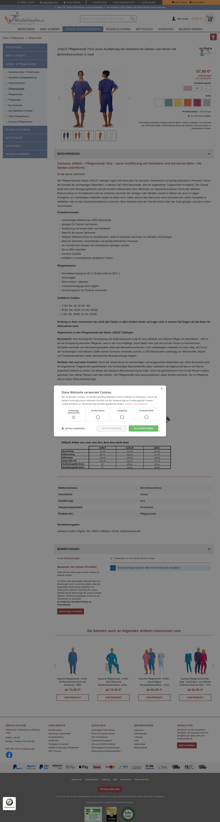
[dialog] (110, 411)
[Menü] (14, 798)
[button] (73, 428)
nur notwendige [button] (111, 428)
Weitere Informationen (136, 403)
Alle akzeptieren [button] (143, 428)
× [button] (162, 389)
